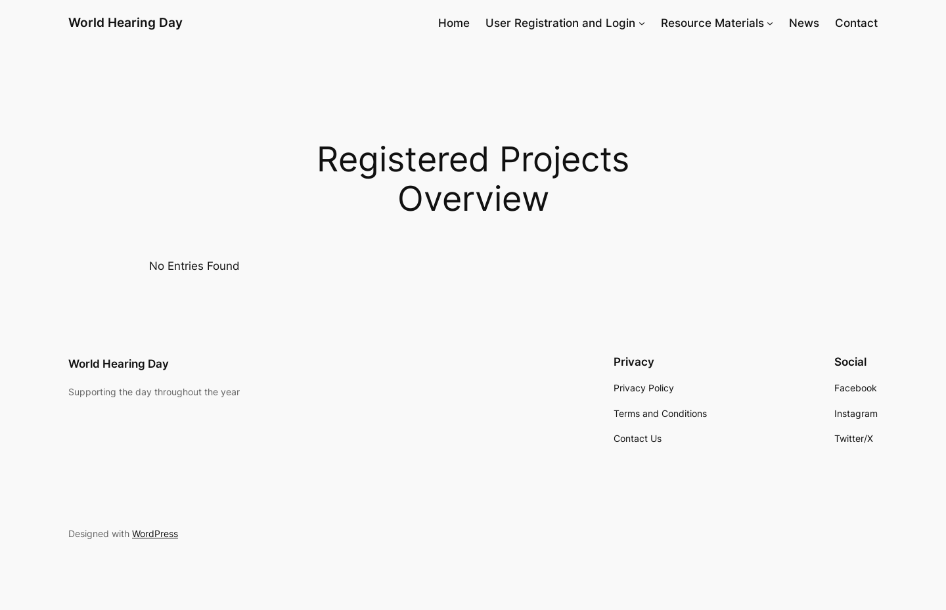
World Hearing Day (125, 22)
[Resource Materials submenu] (770, 23)
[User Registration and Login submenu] (642, 23)
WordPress (155, 533)
